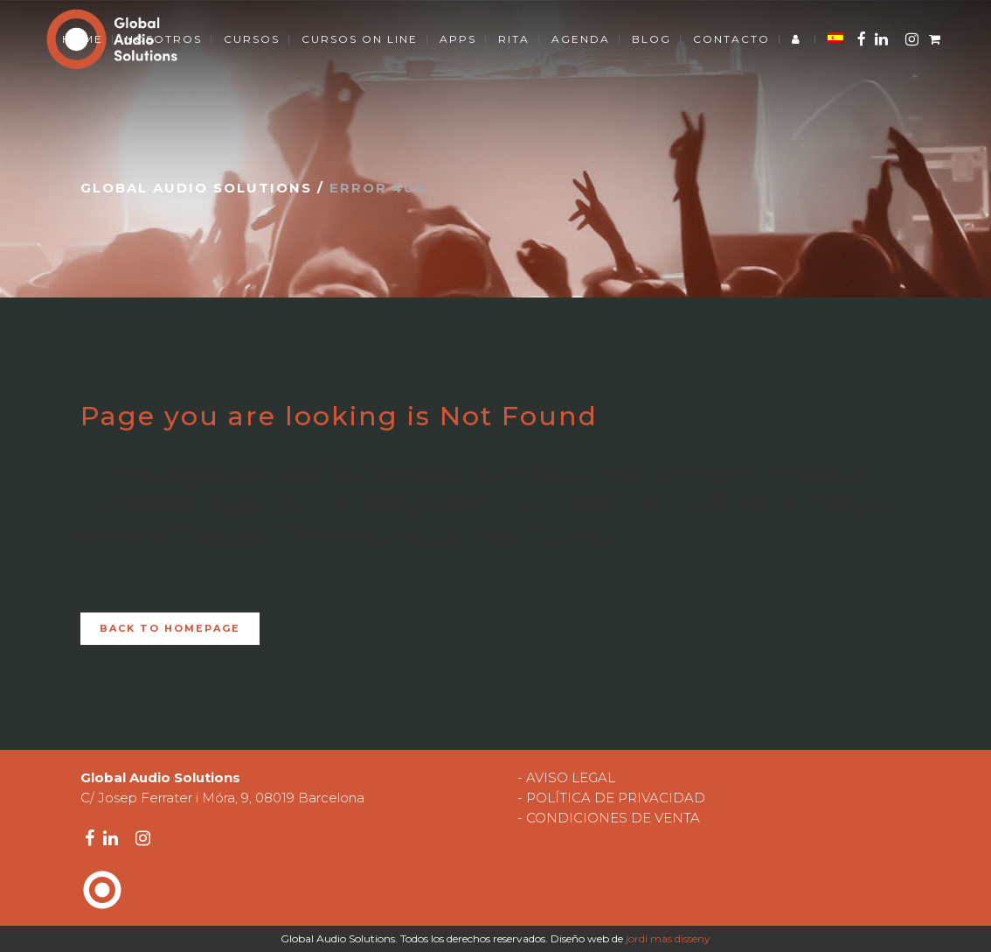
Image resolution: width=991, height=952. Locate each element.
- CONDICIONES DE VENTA (608, 817)
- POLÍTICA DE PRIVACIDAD (611, 797)
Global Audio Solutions (196, 187)
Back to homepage (170, 628)
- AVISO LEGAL (566, 777)
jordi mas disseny (668, 938)
